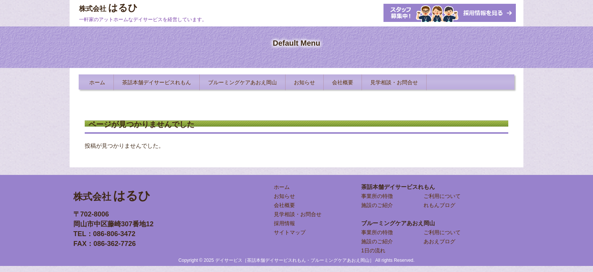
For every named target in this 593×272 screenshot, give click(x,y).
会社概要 (284, 205)
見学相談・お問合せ (297, 214)
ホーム (282, 187)
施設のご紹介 (377, 205)
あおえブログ (439, 241)
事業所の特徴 (377, 196)
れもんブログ (439, 205)
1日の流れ (373, 250)
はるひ (108, 7)
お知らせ (284, 196)
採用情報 (284, 223)
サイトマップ (290, 232)
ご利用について (442, 196)
